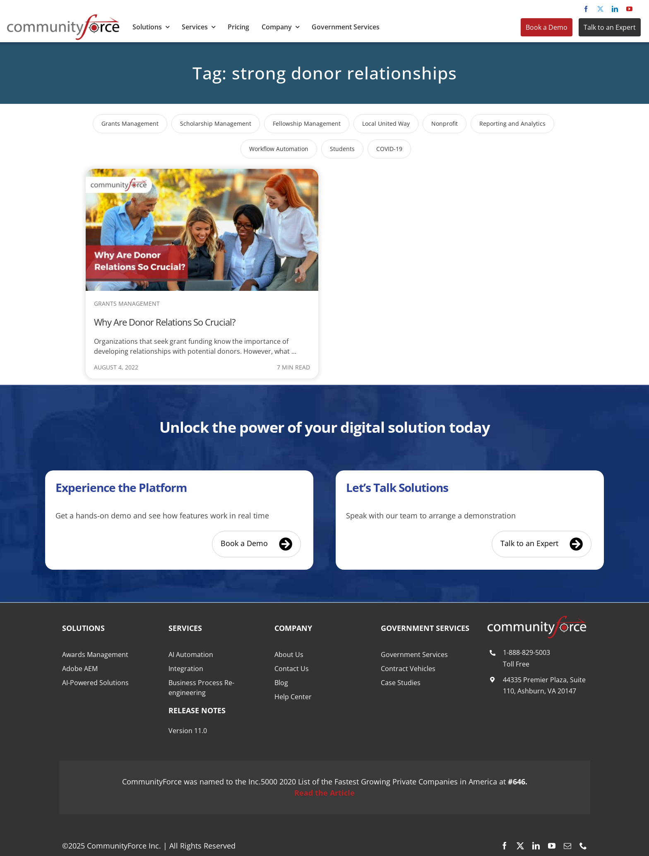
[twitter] (600, 9)
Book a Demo (546, 27)
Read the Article (324, 793)
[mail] (567, 845)
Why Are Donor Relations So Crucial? (165, 322)
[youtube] (629, 9)
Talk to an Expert (610, 27)
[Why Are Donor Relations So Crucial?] (202, 174)
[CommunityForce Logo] (63, 17)
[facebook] (586, 9)
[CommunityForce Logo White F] (537, 619)
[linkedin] (615, 9)
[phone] (583, 845)
